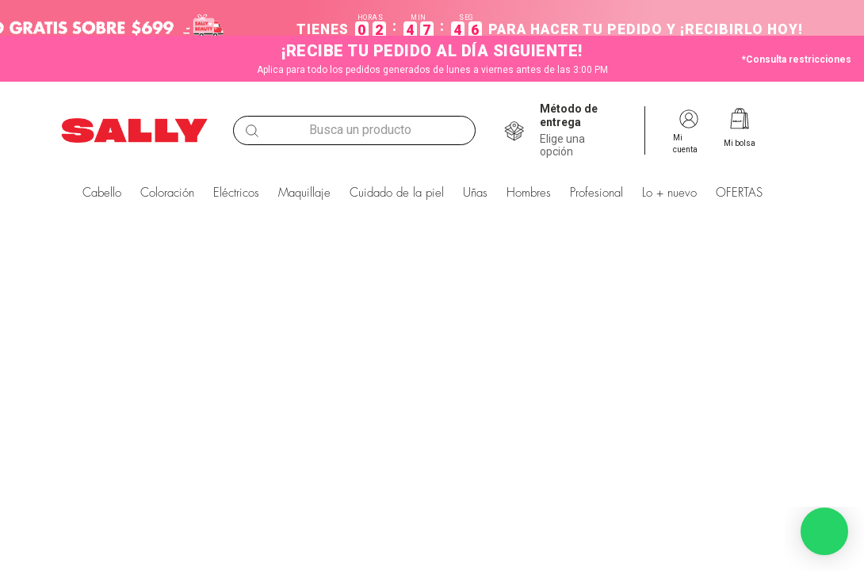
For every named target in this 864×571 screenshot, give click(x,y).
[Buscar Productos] (252, 131)
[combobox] (354, 130)
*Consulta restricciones (796, 59)
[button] (586, 130)
